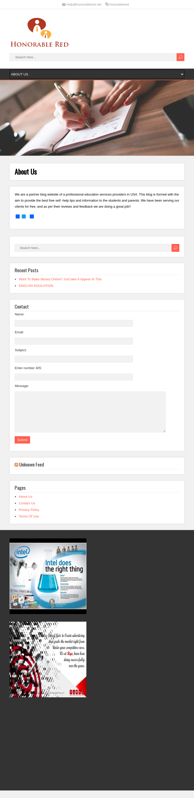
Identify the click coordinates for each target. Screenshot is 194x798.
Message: (22, 386)
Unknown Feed (31, 471)
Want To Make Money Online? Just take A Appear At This (60, 279)
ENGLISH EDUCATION (36, 286)
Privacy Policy (29, 517)
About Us (25, 504)
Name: (19, 314)
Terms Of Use (29, 524)
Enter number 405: (28, 368)
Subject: (21, 350)
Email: (19, 332)
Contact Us (27, 511)
